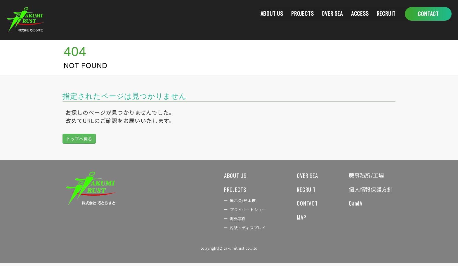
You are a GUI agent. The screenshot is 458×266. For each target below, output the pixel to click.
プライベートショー (240, 212)
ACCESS (358, 13)
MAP (295, 219)
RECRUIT (385, 13)
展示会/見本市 (234, 202)
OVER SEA (329, 13)
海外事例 (229, 221)
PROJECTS (297, 13)
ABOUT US (265, 13)
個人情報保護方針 (368, 190)
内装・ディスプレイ (240, 231)
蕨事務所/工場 (363, 175)
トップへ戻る (79, 139)
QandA (351, 205)
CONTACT (301, 205)
